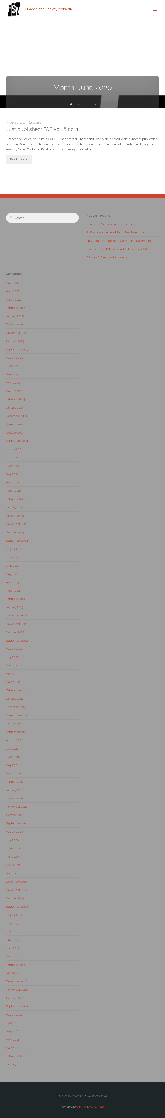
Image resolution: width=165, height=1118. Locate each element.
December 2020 (17, 798)
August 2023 (14, 549)
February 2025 (15, 399)
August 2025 (14, 357)
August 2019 (14, 915)
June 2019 (12, 931)
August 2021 (14, 740)
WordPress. (96, 1106)
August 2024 (14, 449)
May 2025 (12, 374)
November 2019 (16, 889)
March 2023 (13, 590)
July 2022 (12, 657)
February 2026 (16, 308)
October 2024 (15, 432)
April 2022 (13, 673)
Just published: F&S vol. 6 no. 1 (42, 129)
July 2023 (12, 557)
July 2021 (12, 748)
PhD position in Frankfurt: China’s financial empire (118, 240)
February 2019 (15, 964)
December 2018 (16, 981)
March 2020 (14, 873)
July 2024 (12, 457)
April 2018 (13, 1039)
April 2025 (13, 382)
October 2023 (15, 532)
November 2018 (17, 989)
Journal (37, 122)
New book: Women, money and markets (112, 224)
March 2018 (13, 1048)
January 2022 (14, 698)
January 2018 (15, 1064)
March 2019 (13, 956)
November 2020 (17, 806)
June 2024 (13, 465)
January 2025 (14, 407)
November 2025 (16, 332)
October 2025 (15, 341)
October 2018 (15, 998)
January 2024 (15, 507)
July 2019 (12, 923)
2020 (81, 104)
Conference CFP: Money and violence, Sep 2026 (117, 249)
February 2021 (15, 781)
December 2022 (16, 615)
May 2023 (12, 574)
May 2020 (12, 856)
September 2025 (17, 349)
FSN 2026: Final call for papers (106, 257)
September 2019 (17, 906)
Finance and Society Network (48, 9)
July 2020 (12, 840)
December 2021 (16, 707)
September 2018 (17, 1006)
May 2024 (12, 474)
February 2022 (15, 690)
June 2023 (12, 565)
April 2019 (13, 948)
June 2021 (12, 757)
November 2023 (16, 524)
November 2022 (16, 623)
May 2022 (12, 665)
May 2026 (12, 282)
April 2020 (13, 865)
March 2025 (13, 391)
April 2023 (13, 582)
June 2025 (12, 366)
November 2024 (17, 424)
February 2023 (15, 599)
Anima (81, 1106)
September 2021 (17, 731)
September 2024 (17, 440)
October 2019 (15, 898)
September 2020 (17, 823)
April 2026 (13, 291)
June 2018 (13, 1023)
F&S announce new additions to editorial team (116, 232)
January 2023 (14, 607)
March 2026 (14, 299)
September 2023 (17, 540)
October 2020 (15, 815)
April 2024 (13, 482)
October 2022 (15, 632)
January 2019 (14, 973)
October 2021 (15, 723)
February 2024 (15, 499)
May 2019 (12, 939)
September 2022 (17, 640)
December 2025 (16, 324)
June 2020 (13, 848)
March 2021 (13, 773)
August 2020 (14, 831)
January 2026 (15, 316)
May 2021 (12, 765)
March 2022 (13, 682)
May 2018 (12, 1031)
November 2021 (16, 715)
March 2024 (13, 490)
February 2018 (15, 1056)
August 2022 (14, 648)
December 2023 (16, 515)
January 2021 (14, 790)
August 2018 (14, 1014)
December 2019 (16, 881)
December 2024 (16, 416)
